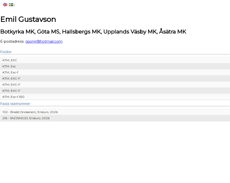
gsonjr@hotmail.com (43, 41)
